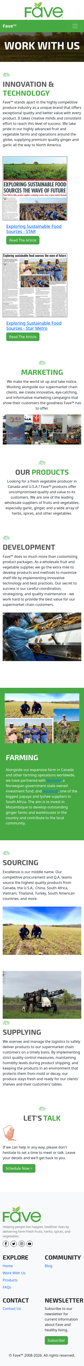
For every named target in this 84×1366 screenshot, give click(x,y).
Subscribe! (56, 1340)
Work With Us (14, 1273)
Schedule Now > (19, 1168)
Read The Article (23, 240)
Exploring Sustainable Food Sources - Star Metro (34, 325)
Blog (48, 1265)
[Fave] (22, 1214)
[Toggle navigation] (75, 26)
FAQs (7, 1287)
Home (8, 1265)
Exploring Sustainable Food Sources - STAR (34, 228)
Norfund (54, 780)
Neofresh (50, 791)
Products (10, 1280)
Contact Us (12, 1308)
